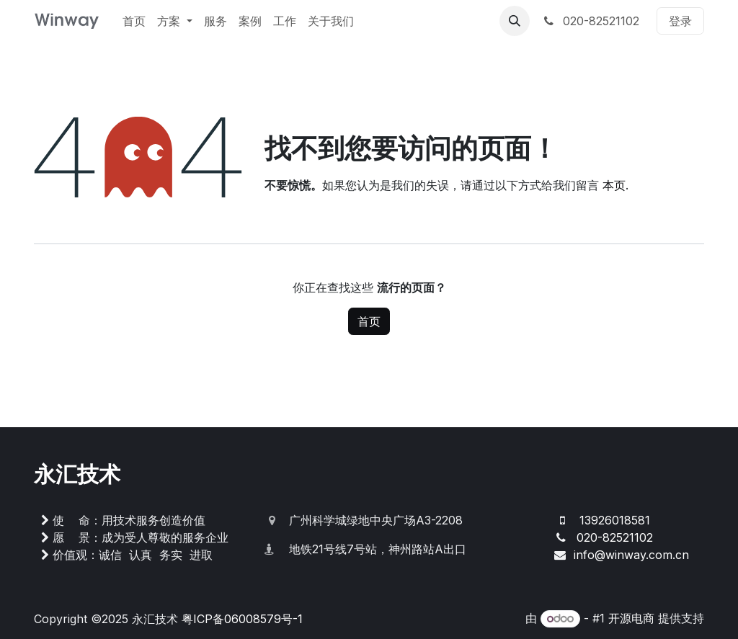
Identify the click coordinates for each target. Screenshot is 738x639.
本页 (614, 185)
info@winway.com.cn (631, 555)
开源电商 (631, 618)
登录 (680, 21)
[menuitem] (134, 20)
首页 (369, 321)
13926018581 (614, 520)
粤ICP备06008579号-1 (242, 619)
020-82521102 (590, 21)
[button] (514, 21)
